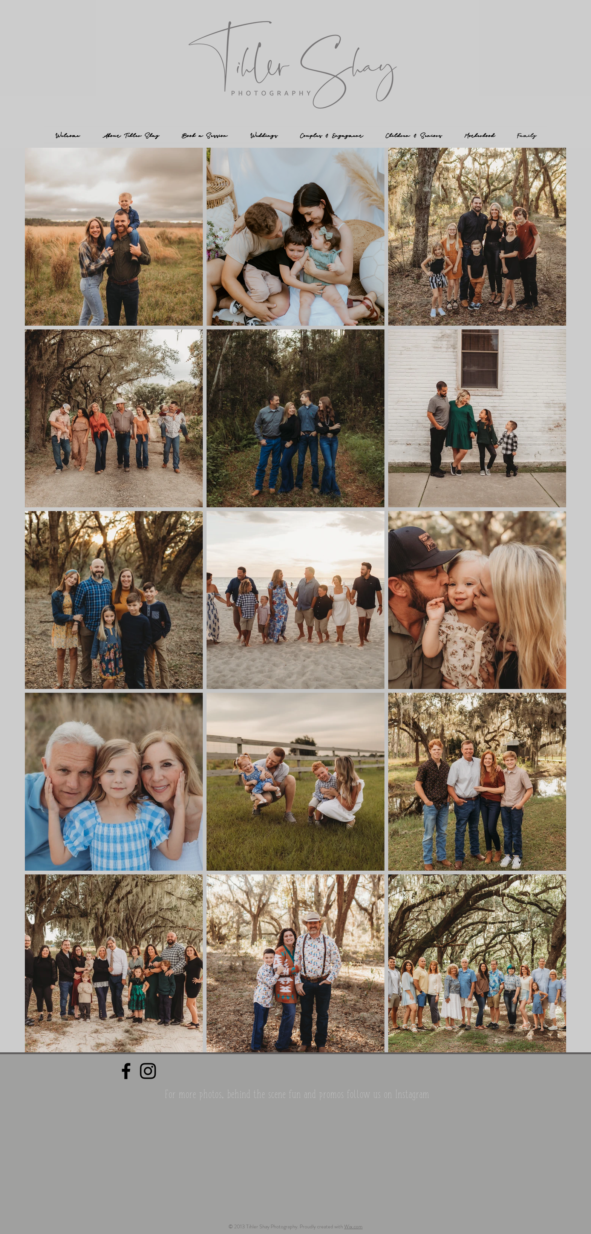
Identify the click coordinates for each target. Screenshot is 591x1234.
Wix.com (353, 1226)
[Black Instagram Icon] (148, 1071)
